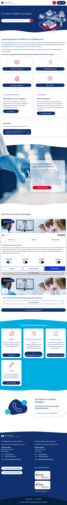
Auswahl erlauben (33, 268)
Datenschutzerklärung (12, 253)
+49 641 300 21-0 (9, 454)
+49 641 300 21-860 (9, 456)
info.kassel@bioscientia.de (46, 459)
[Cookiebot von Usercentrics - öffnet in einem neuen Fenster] (58, 235)
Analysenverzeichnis (17, 69)
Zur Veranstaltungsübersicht (33, 310)
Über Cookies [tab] (55, 239)
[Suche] (54, 3)
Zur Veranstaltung (33, 273)
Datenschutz (29, 499)
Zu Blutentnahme (46, 113)
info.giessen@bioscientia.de (13, 459)
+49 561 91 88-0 (42, 454)
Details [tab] (33, 239)
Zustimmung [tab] (11, 239)
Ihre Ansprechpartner (17, 85)
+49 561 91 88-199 (43, 456)
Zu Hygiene (11, 355)
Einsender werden (42, 187)
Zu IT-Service (11, 111)
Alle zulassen (55, 268)
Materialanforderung (50, 69)
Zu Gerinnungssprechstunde (33, 354)
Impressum (38, 499)
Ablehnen (12, 268)
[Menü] (61, 3)
